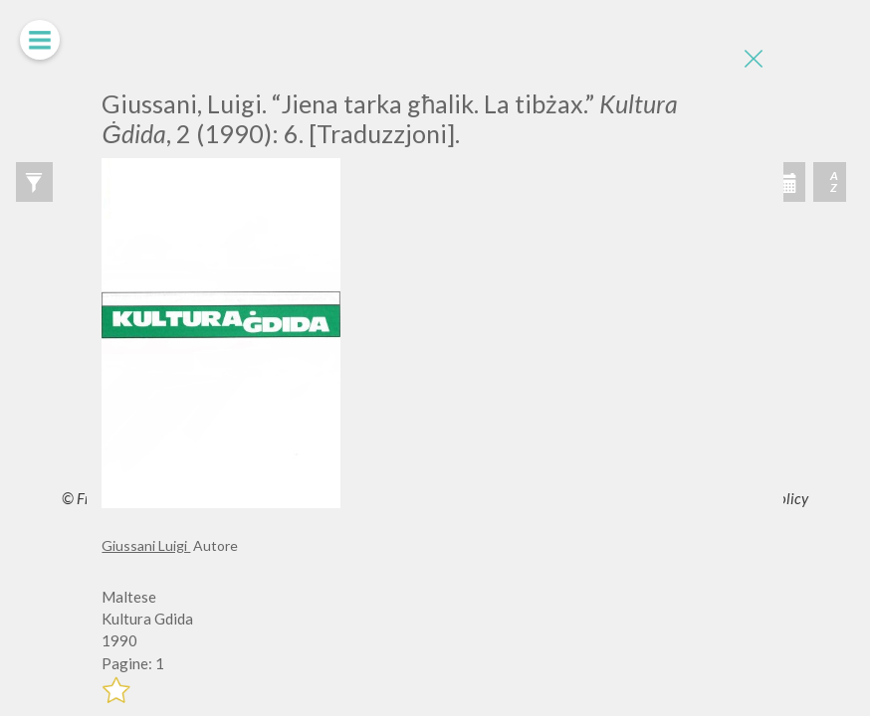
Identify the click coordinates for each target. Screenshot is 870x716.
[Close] (753, 60)
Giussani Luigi (146, 545)
